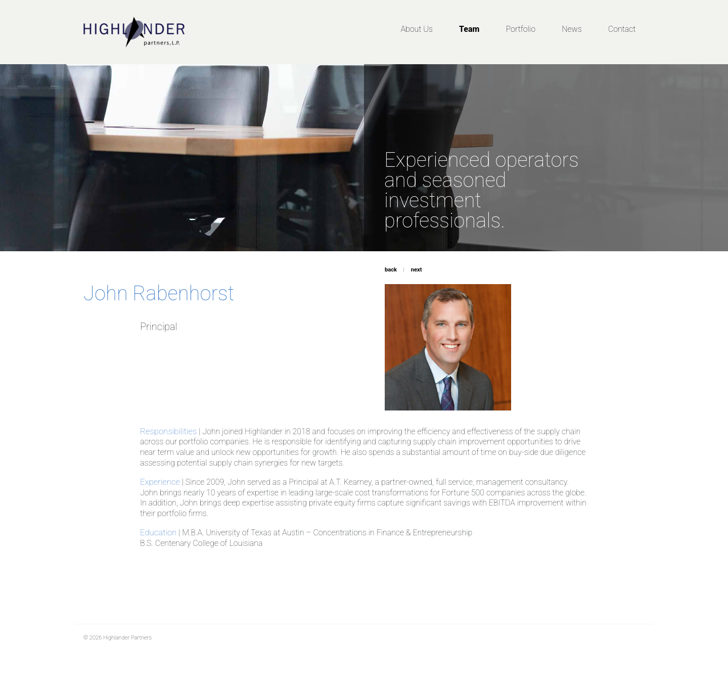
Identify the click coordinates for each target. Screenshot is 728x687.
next (416, 269)
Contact (622, 29)
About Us (416, 29)
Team (469, 29)
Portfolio (520, 29)
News (571, 29)
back (391, 269)
